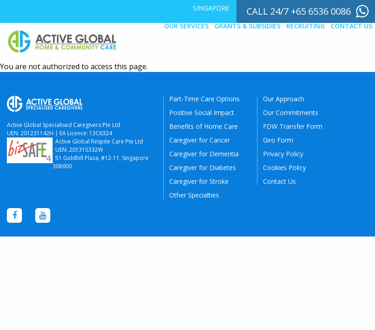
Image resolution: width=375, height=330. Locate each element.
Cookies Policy (284, 167)
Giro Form (278, 140)
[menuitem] (211, 8)
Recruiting (305, 26)
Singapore (211, 8)
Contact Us (351, 26)
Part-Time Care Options (204, 98)
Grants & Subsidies (247, 26)
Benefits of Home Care (203, 126)
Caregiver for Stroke (199, 181)
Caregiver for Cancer (199, 140)
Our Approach (283, 98)
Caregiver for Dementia (204, 153)
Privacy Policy (283, 153)
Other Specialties (194, 195)
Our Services (186, 26)
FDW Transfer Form (292, 126)
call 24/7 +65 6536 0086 (298, 11)
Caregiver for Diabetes (202, 167)
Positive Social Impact (201, 112)
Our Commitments (290, 112)
